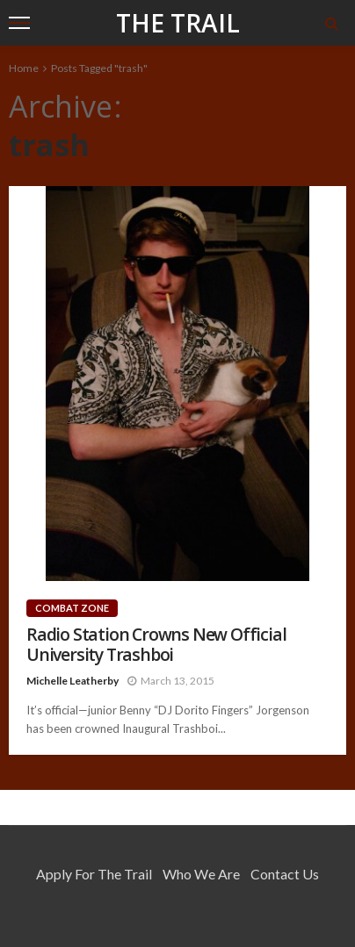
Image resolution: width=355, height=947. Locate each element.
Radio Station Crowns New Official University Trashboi (156, 644)
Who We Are (201, 873)
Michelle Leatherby (72, 680)
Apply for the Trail (94, 873)
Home (24, 68)
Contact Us (284, 873)
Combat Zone (72, 607)
